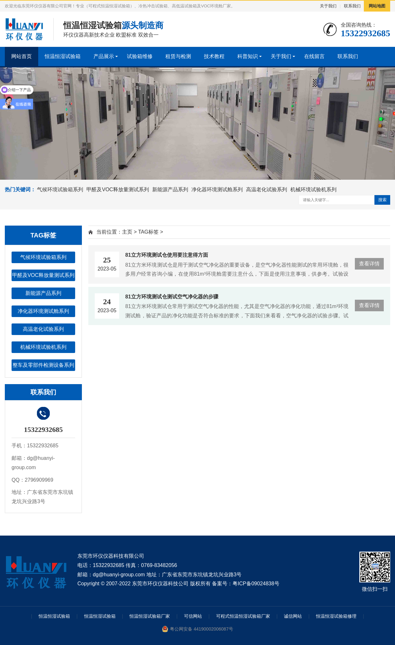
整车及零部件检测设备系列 (43, 365)
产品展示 (103, 56)
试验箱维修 (140, 56)
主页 (127, 232)
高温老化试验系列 (266, 189)
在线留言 (314, 56)
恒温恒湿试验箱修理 (336, 616)
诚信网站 (293, 616)
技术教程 (214, 56)
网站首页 (21, 56)
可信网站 (193, 616)
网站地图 (377, 6)
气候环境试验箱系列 (60, 189)
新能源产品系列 (170, 189)
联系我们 (352, 6)
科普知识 (247, 56)
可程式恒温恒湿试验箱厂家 (243, 616)
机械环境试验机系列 (313, 189)
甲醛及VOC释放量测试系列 (117, 189)
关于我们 (328, 6)
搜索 (382, 199)
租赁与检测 (178, 56)
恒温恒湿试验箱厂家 (149, 616)
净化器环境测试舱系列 (217, 189)
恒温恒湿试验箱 (63, 56)
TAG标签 (148, 232)
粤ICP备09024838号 (256, 583)
